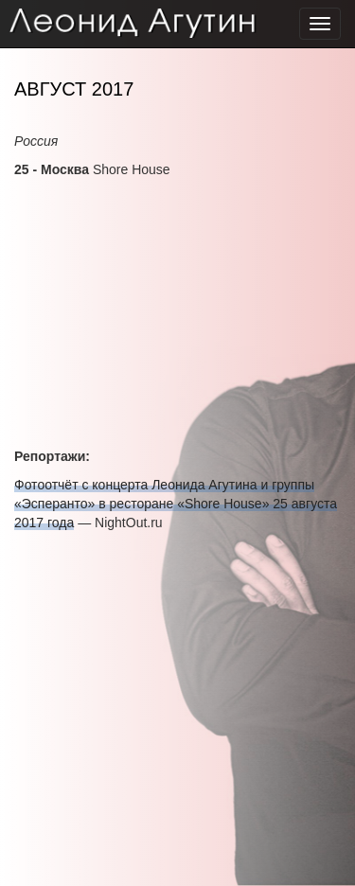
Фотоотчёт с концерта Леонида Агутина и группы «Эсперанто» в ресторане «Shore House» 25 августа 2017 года (175, 503)
